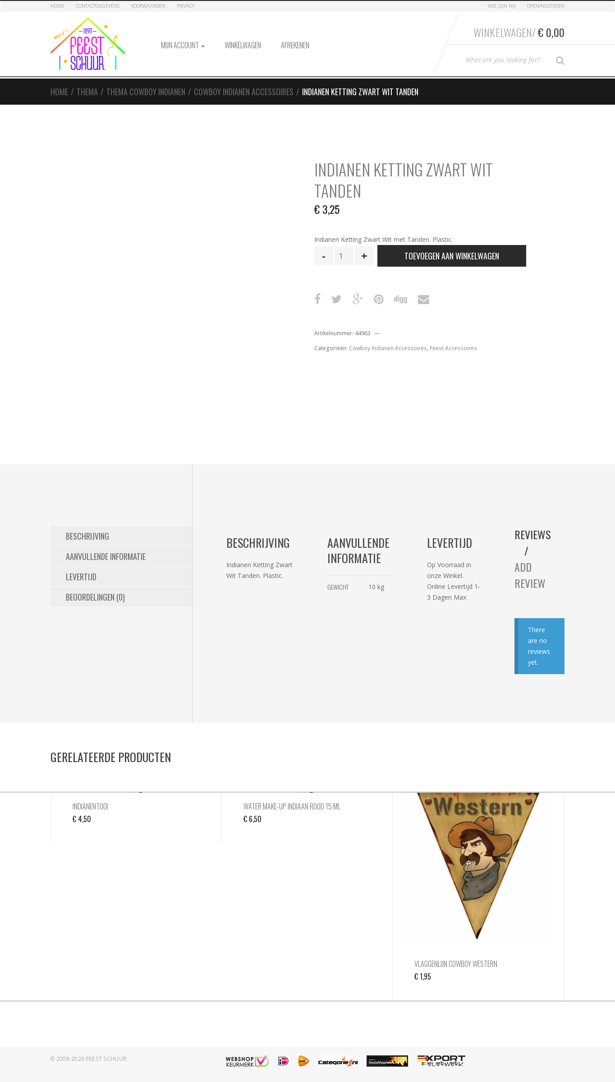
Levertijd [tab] (81, 577)
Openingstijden (546, 5)
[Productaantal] (344, 255)
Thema (87, 91)
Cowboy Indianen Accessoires (244, 91)
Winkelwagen (243, 45)
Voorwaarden (148, 5)
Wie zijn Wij (502, 5)
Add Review (530, 575)
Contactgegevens (97, 5)
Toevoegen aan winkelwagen (451, 256)
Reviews (532, 534)
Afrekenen (295, 45)
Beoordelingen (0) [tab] (95, 597)
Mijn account (183, 45)
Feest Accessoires (453, 348)
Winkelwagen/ (519, 32)
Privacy (185, 5)
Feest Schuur (106, 1059)
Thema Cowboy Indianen (145, 91)
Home (57, 5)
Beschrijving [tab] (87, 536)
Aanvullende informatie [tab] (106, 556)
